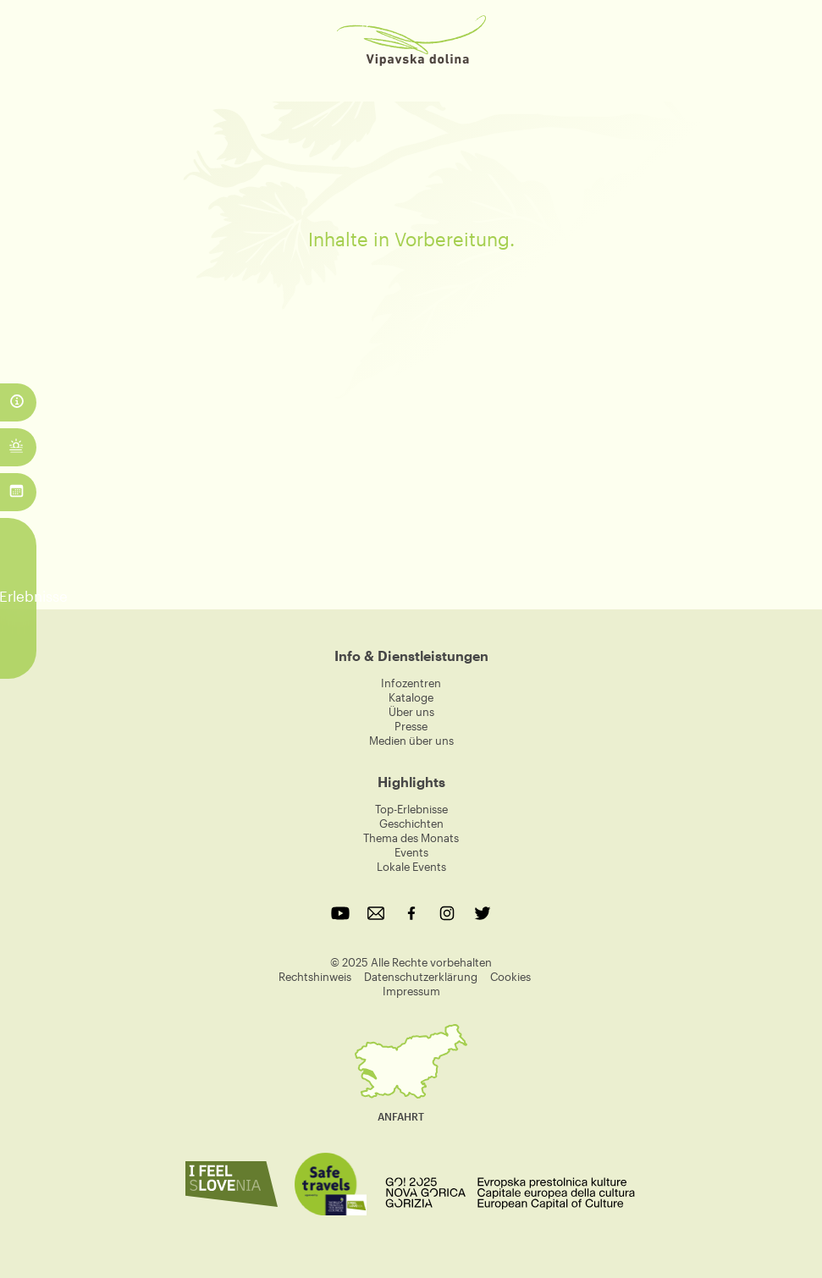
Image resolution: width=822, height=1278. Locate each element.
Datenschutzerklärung (420, 976)
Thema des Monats (411, 838)
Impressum (411, 991)
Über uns (411, 712)
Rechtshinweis (315, 976)
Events (411, 852)
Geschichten (411, 823)
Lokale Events (411, 866)
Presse (411, 726)
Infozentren (411, 683)
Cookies (510, 976)
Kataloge (411, 697)
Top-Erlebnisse (411, 809)
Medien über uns (411, 740)
